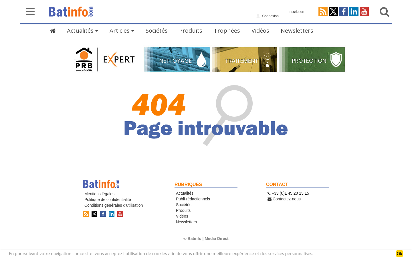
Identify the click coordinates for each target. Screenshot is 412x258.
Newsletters (297, 30)
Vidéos (260, 30)
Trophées (227, 30)
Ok (399, 254)
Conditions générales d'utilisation (113, 205)
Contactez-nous (284, 199)
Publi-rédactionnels (193, 199)
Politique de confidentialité (107, 199)
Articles (122, 30)
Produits (190, 30)
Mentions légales (99, 193)
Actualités (82, 30)
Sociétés (157, 30)
